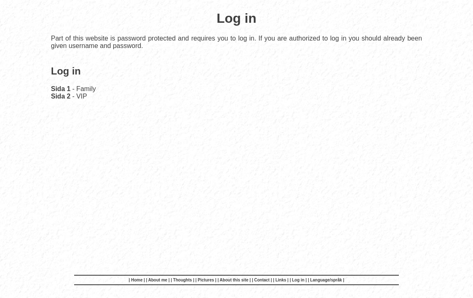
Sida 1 (60, 88)
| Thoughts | (183, 280)
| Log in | (299, 280)
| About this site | (234, 280)
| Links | (281, 280)
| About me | (158, 280)
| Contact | (262, 280)
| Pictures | (206, 280)
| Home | (137, 280)
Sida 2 (60, 96)
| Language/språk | (326, 280)
